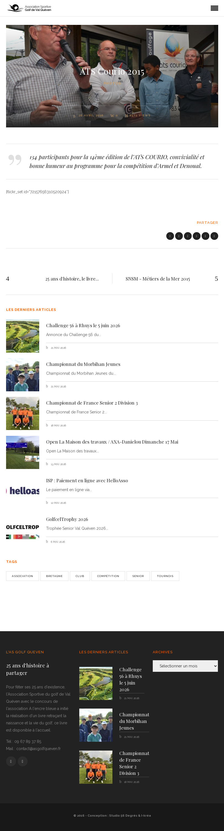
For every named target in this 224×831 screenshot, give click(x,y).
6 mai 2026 (57, 541)
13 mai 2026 (58, 464)
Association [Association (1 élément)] (22, 576)
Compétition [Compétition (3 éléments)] (108, 576)
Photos (112, 83)
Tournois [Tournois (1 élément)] (165, 576)
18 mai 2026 (58, 425)
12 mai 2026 (58, 502)
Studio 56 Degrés (123, 815)
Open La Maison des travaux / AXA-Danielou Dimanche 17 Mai (112, 442)
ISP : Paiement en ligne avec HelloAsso (87, 480)
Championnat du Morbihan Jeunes (83, 364)
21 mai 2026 (58, 347)
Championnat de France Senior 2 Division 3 (92, 403)
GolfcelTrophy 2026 (67, 519)
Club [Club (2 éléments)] (80, 576)
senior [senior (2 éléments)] (138, 576)
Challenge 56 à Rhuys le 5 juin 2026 (83, 325)
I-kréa (146, 815)
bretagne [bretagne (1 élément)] (54, 576)
